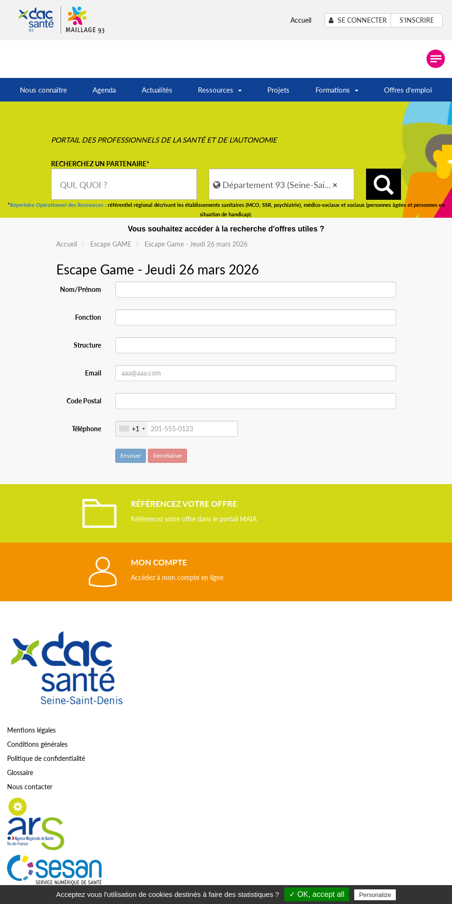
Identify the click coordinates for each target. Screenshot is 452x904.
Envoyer (130, 455)
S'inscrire (417, 20)
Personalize (375, 894)
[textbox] (123, 184)
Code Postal (84, 401)
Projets (278, 89)
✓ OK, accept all (316, 894)
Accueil (300, 20)
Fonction (88, 317)
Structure (87, 345)
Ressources (220, 93)
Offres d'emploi (408, 89)
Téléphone (86, 429)
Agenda (104, 89)
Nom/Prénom (80, 289)
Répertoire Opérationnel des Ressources (56, 205)
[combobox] (124, 184)
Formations (337, 93)
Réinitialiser (167, 455)
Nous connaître (43, 89)
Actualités (157, 89)
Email (93, 373)
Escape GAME (110, 244)
